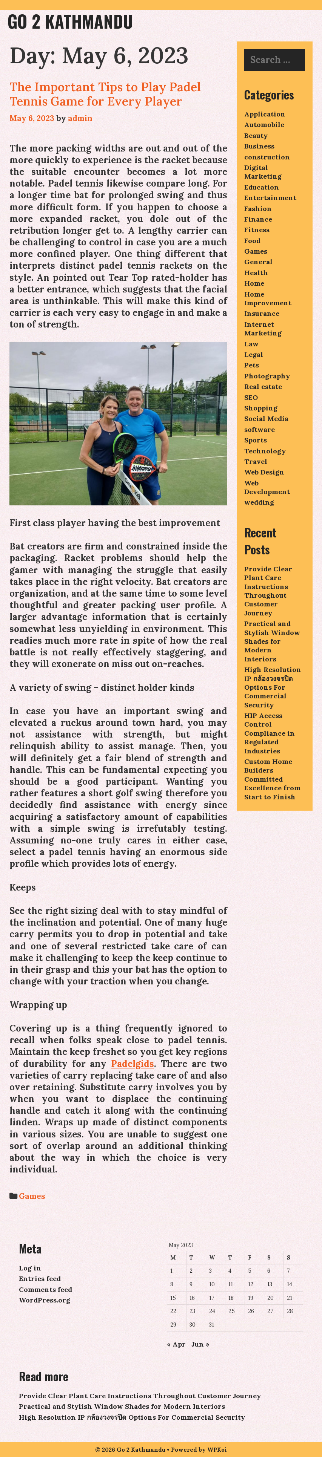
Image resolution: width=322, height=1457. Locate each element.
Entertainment (270, 197)
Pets (251, 365)
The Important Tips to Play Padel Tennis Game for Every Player (105, 94)
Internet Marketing (263, 328)
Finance (258, 219)
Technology (265, 451)
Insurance (261, 313)
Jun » (200, 1344)
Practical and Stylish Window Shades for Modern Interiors (272, 641)
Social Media (266, 418)
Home (254, 283)
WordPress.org (44, 1300)
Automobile (264, 124)
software (259, 429)
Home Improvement (267, 298)
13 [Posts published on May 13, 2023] (269, 1284)
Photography (267, 376)
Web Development (267, 487)
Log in (30, 1268)
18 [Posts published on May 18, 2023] (231, 1298)
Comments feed (45, 1289)
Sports (255, 440)
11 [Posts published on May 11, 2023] (230, 1284)
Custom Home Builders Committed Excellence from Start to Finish (272, 779)
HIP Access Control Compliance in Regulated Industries (269, 733)
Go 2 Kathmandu (70, 21)
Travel (255, 461)
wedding (259, 502)
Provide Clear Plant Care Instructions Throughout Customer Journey (268, 591)
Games (32, 1196)
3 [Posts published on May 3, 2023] (210, 1270)
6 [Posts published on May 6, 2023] (268, 1270)
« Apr (176, 1344)
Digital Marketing (263, 172)
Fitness (257, 229)
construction (267, 157)
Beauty (256, 135)
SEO (251, 397)
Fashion (258, 208)
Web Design (264, 472)
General (258, 261)
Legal (253, 354)
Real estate (263, 386)
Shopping (260, 408)
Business (259, 146)
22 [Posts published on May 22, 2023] (173, 1311)
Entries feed (40, 1278)
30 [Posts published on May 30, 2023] (193, 1324)
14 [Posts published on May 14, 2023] (289, 1284)
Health (256, 272)
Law (251, 344)
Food (252, 240)
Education (261, 187)
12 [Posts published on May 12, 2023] (250, 1284)
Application (264, 114)
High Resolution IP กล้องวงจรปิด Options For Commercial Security (272, 687)
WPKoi (217, 1449)
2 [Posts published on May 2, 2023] (191, 1270)
